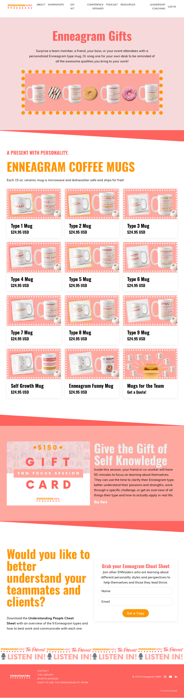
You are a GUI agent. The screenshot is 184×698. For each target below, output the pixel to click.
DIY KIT (72, 6)
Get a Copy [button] (135, 614)
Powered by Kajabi (169, 691)
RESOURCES (128, 4)
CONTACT (43, 671)
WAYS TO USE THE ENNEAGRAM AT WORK (62, 682)
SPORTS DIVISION (47, 678)
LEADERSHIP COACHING (157, 6)
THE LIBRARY (45, 675)
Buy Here (101, 502)
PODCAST (112, 4)
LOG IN (172, 6)
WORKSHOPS (56, 4)
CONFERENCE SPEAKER (95, 6)
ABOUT (41, 4)
